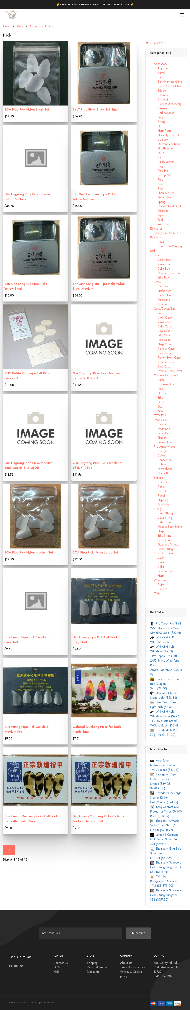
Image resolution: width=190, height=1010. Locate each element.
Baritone (159, 286)
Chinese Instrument (164, 375)
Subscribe (138, 933)
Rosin (157, 189)
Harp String (161, 531)
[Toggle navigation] (182, 15)
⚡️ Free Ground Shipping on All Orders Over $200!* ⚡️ (95, 4)
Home (7, 26)
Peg (156, 166)
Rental (158, 491)
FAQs (56, 967)
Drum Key (160, 433)
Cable (157, 456)
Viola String (161, 518)
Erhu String (160, 536)
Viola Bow (160, 264)
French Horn (161, 295)
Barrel (157, 73)
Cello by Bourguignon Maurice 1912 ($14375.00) (163, 881)
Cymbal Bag (161, 353)
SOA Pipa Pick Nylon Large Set (95, 552)
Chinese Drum (162, 384)
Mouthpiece (161, 148)
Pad (156, 157)
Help (56, 972)
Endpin (158, 117)
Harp (157, 576)
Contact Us (60, 963)
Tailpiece (159, 211)
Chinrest (159, 100)
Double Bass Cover (166, 371)
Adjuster (159, 68)
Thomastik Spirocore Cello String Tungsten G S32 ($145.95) (165, 867)
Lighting (159, 464)
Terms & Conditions (132, 967)
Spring (158, 202)
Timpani (158, 438)
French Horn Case (165, 358)
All (168, 53)
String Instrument (163, 553)
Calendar (159, 95)
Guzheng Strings (164, 545)
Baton (157, 77)
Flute (157, 585)
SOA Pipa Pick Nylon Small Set (26, 109)
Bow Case (160, 331)
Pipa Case (160, 340)
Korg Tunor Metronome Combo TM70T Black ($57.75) (164, 765)
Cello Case (160, 326)
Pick (51, 26)
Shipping (159, 500)
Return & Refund (98, 967)
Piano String (161, 549)
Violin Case (161, 318)
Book (157, 242)
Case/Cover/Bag (163, 309)
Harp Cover (161, 344)
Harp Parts (160, 131)
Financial (159, 482)
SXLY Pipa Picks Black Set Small (96, 109)
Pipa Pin (159, 171)
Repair (158, 496)
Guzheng (159, 393)
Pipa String (160, 540)
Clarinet (158, 589)
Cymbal (158, 424)
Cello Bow (160, 269)
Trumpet (159, 304)
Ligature (159, 140)
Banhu (157, 380)
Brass (155, 282)
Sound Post (161, 197)
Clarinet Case (162, 349)
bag (156, 313)
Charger (159, 451)
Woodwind (158, 580)
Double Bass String (166, 527)
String (155, 509)
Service (156, 478)
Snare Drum (161, 442)
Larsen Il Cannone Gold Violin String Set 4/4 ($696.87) (164, 839)
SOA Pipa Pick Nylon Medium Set (28, 552)
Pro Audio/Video (163, 447)
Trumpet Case (162, 362)
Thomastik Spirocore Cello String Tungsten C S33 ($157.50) (165, 895)
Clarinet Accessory (165, 104)
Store (20, 26)
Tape (157, 215)
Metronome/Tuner (165, 144)
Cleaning (159, 108)
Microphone (161, 469)
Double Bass (162, 571)
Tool (156, 220)
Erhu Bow (160, 278)
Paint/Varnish (162, 162)
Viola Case (160, 322)
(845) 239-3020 (164, 976)
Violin (157, 558)
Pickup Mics (161, 175)
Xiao (156, 411)
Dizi (156, 407)
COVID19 (158, 415)
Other (155, 593)
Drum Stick (160, 429)
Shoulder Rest (163, 193)
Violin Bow (160, 260)
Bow (154, 255)
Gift (156, 126)
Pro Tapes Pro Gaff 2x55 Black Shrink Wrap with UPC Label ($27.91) (165, 628)
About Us (126, 963)
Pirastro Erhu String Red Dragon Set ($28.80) (165, 684)
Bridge (158, 91)
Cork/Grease (162, 113)
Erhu (156, 398)
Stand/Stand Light (165, 206)
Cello (157, 567)
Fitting (158, 122)
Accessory (36, 26)
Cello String (161, 522)
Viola (157, 562)
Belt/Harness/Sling (166, 82)
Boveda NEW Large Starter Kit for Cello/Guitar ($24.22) (165, 797)
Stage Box (160, 473)
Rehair (158, 487)
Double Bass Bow (165, 273)
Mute (157, 153)
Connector (160, 460)
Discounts (93, 972)
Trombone (160, 300)
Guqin (157, 402)
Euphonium (160, 291)
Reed (157, 184)
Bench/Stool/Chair (166, 86)
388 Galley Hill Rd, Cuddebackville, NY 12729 (166, 967)
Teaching (159, 504)
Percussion (159, 420)
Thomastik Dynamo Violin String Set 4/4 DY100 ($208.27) (164, 825)
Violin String (161, 513)
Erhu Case (160, 335)
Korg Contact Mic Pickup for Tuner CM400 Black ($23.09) (166, 811)
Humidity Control (164, 135)
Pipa (156, 389)
